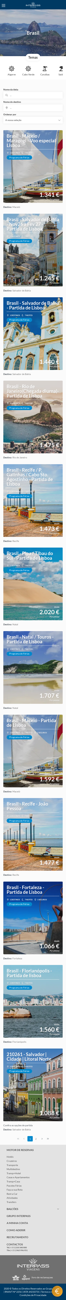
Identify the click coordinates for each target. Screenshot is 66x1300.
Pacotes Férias (14, 1185)
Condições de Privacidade (33, 1295)
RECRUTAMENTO (17, 1237)
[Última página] (48, 1138)
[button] (33, 120)
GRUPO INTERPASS (19, 1215)
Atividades (12, 1197)
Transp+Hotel (14, 1173)
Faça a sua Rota (14, 1189)
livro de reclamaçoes (42, 1277)
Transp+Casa (13, 1181)
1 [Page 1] (30, 1138)
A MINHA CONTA (17, 1222)
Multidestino (13, 1169)
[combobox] (33, 107)
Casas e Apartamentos (18, 1177)
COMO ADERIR (16, 1230)
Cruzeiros (12, 1160)
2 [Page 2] (36, 1138)
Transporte (12, 1165)
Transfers (11, 1202)
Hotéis (10, 1156)
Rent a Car (12, 1193)
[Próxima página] (42, 1138)
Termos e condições (51, 1291)
